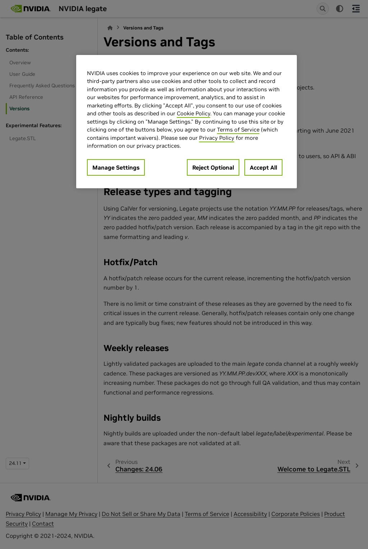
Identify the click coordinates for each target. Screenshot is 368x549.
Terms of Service (238, 129)
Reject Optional (213, 167)
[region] (186, 121)
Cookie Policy (193, 113)
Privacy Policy (216, 137)
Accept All (263, 167)
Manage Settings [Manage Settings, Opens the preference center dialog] (115, 167)
